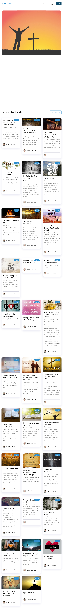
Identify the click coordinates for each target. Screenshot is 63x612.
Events (47, 3)
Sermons (37, 3)
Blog (42, 3)
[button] (23, 3)
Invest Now (52, 3)
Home (17, 3)
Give (58, 3)
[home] (7, 3)
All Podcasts (55, 112)
